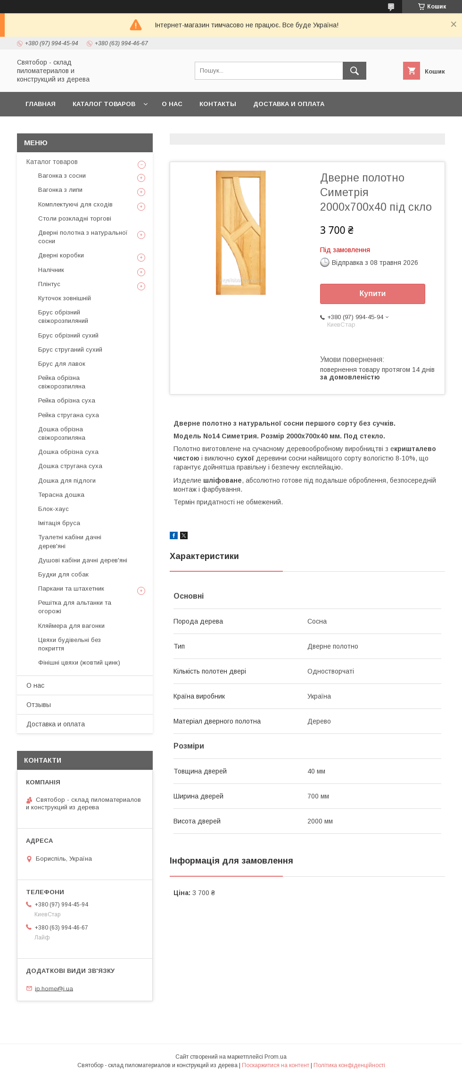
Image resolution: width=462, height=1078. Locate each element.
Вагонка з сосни (62, 175)
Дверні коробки (61, 255)
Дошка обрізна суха (68, 451)
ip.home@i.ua (54, 988)
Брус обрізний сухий (68, 335)
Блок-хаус (53, 508)
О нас (172, 103)
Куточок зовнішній (64, 298)
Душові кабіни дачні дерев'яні (82, 560)
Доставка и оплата (288, 103)
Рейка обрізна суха (66, 400)
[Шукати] (354, 71)
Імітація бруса (59, 523)
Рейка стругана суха (68, 415)
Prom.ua (275, 1056)
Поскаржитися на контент (275, 1065)
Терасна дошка (61, 494)
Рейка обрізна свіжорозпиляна (61, 382)
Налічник (51, 269)
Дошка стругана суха (70, 465)
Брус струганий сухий (70, 349)
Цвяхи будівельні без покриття (69, 644)
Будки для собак (63, 574)
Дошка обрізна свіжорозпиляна (61, 433)
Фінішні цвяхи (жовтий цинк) (79, 662)
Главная (40, 103)
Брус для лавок (61, 363)
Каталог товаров (104, 103)
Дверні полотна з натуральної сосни (83, 237)
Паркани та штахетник (71, 588)
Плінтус (49, 284)
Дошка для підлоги (67, 480)
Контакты (217, 103)
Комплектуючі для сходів (75, 204)
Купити (373, 293)
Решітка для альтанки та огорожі (74, 607)
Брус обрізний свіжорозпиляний (63, 316)
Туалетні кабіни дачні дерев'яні (69, 541)
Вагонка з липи (60, 189)
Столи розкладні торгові (74, 218)
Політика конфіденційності (349, 1065)
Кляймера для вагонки (71, 625)
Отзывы (38, 704)
